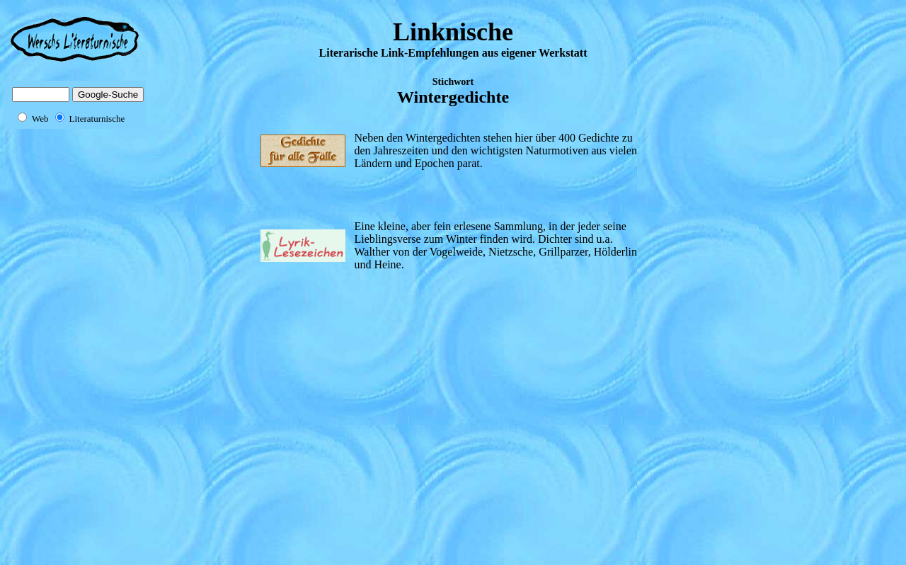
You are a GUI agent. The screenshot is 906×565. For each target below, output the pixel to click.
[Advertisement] (103, 352)
